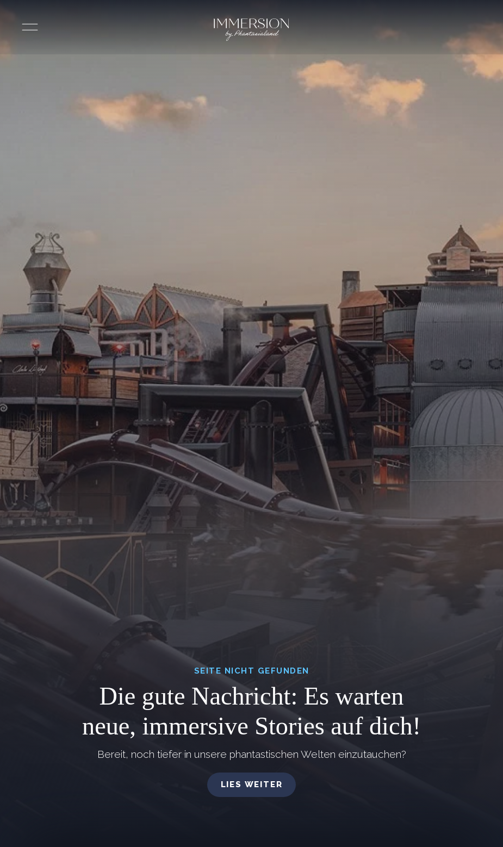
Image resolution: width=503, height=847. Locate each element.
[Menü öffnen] (30, 27)
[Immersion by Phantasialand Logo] (251, 29)
